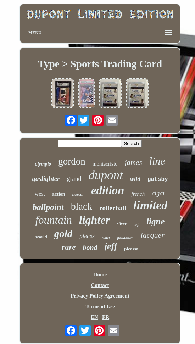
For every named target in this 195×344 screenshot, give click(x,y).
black (82, 206)
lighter (94, 219)
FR (105, 317)
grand (74, 178)
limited (150, 205)
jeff (111, 246)
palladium (125, 237)
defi (137, 224)
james (133, 162)
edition (107, 190)
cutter (106, 238)
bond (90, 247)
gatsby (157, 179)
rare (69, 247)
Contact (100, 285)
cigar (158, 193)
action (58, 194)
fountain (53, 220)
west (40, 194)
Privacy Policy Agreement (100, 296)
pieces (86, 236)
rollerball (112, 208)
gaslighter (46, 178)
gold (63, 233)
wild (135, 179)
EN (94, 317)
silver (122, 223)
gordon (71, 161)
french (138, 194)
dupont (105, 175)
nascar (78, 194)
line (157, 161)
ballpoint (48, 207)
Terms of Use (100, 306)
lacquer (153, 235)
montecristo (105, 164)
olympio (43, 164)
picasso (131, 248)
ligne (155, 221)
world (41, 236)
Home (100, 274)
